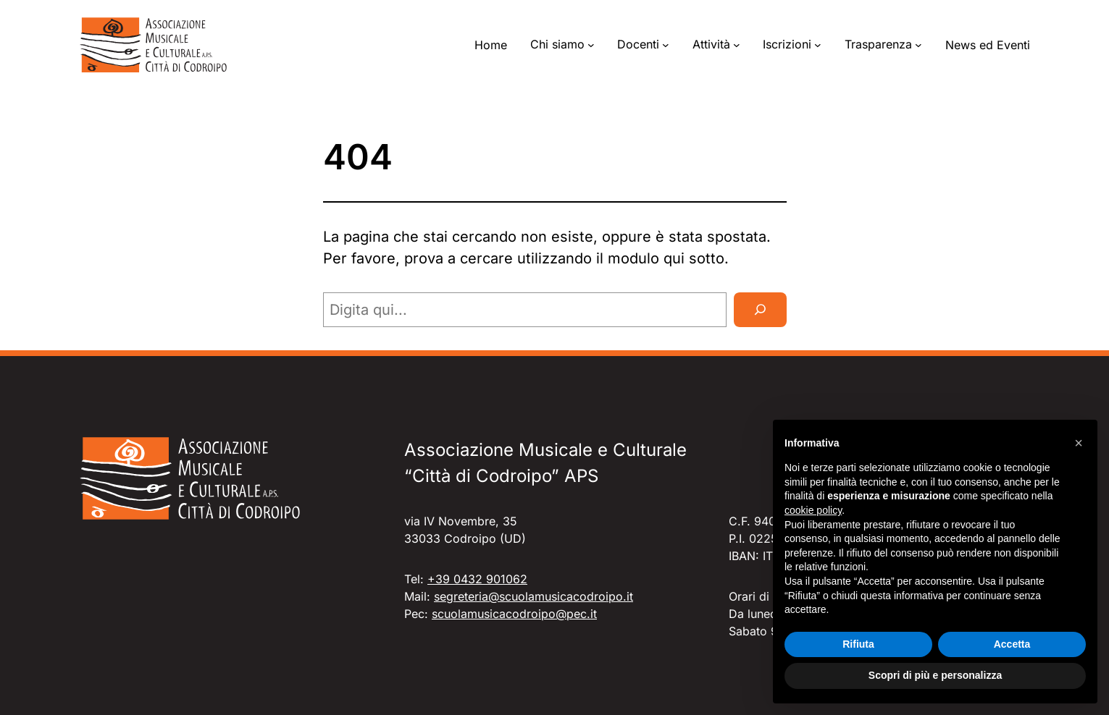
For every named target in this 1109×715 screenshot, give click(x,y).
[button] (1078, 442)
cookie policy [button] (813, 510)
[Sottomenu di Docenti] (665, 44)
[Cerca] (760, 309)
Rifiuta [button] (858, 644)
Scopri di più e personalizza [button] (935, 675)
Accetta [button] (1012, 644)
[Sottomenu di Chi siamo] (591, 44)
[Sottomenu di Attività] (736, 44)
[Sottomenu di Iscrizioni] (817, 44)
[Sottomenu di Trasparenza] (918, 44)
